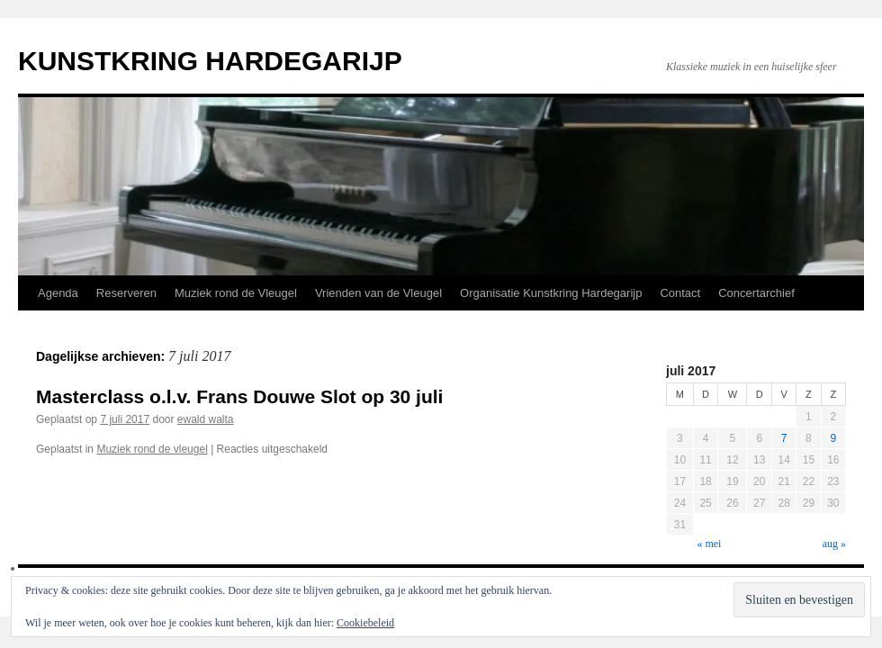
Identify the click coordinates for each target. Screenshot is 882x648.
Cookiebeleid (365, 622)
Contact (680, 293)
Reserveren (126, 293)
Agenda (58, 293)
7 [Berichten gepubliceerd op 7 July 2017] (784, 438)
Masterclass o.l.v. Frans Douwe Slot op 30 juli (239, 396)
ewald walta (205, 419)
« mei (709, 543)
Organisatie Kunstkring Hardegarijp (551, 293)
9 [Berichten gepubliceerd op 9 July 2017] (833, 438)
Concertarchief (756, 293)
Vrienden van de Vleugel (378, 293)
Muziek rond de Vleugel (236, 293)
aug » (834, 543)
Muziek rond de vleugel (151, 449)
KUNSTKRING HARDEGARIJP (210, 61)
